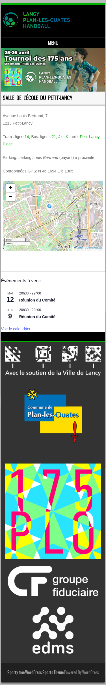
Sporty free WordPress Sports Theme (35, 672)
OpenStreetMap (94, 248)
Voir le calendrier (16, 329)
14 (27, 136)
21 (54, 136)
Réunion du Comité (37, 300)
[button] (50, 208)
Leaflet (78, 248)
